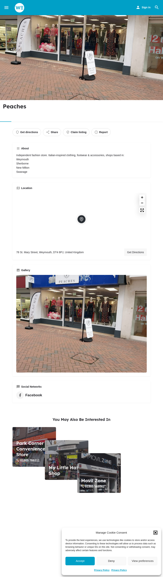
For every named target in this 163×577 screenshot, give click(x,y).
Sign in (146, 7)
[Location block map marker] (81, 219)
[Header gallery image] (81, 57)
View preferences (143, 560)
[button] (155, 533)
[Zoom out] (142, 203)
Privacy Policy (101, 570)
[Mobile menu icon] (6, 8)
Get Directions (135, 252)
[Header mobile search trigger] (156, 7)
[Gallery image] (81, 324)
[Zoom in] (142, 197)
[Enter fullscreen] (142, 210)
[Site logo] (20, 7)
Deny (111, 560)
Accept (80, 560)
